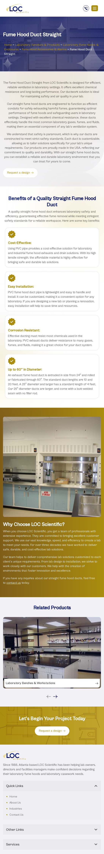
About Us (15, 768)
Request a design (20, 172)
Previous (48, 660)
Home (8, 45)
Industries (15, 774)
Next (55, 660)
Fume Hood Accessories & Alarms (44, 49)
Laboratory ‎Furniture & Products (37, 45)
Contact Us (16, 780)
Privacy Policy (85, 849)
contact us (13, 582)
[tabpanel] (52, 634)
